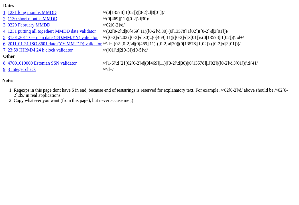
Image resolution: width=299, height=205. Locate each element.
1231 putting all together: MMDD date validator (52, 31)
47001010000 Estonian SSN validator (42, 63)
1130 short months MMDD (32, 18)
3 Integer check (22, 69)
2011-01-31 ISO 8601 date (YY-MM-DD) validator (55, 43)
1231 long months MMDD (32, 12)
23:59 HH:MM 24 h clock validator (40, 50)
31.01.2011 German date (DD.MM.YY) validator (53, 37)
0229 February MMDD (29, 24)
